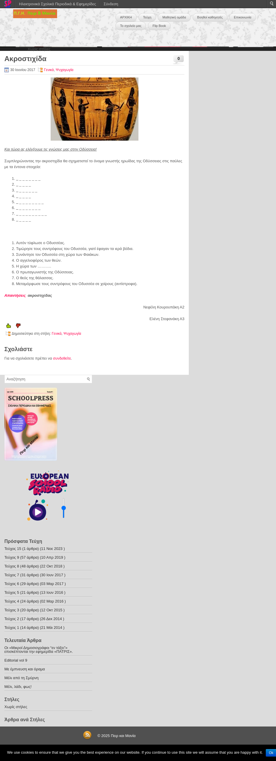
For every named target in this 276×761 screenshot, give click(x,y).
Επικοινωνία (242, 17)
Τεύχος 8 (11, 566)
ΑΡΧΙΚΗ (126, 17)
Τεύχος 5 (11, 592)
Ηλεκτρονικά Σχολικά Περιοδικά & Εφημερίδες (57, 4)
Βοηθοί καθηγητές (210, 17)
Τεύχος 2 (11, 619)
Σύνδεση (111, 4)
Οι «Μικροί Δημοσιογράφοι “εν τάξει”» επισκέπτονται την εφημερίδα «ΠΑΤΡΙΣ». (38, 650)
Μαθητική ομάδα (174, 17)
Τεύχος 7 (11, 575)
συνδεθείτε (62, 358)
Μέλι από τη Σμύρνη (21, 678)
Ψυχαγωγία (64, 70)
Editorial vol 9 (15, 660)
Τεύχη (147, 17)
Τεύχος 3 (11, 610)
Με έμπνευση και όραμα (24, 669)
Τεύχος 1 (11, 627)
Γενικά (49, 70)
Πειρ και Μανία (123, 736)
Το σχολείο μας (130, 25)
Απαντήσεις (16, 295)
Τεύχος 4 (11, 601)
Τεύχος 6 (11, 583)
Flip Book (159, 25)
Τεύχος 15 (12, 548)
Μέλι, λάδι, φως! (18, 686)
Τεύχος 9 (11, 557)
